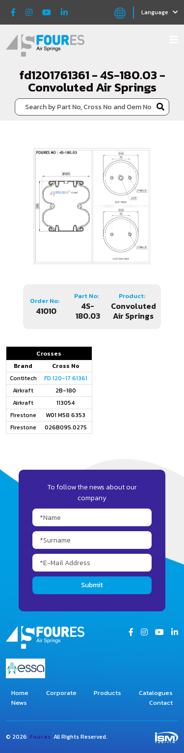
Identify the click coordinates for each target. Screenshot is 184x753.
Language (159, 12)
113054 (65, 402)
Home (19, 692)
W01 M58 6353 (65, 415)
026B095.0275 (66, 427)
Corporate (61, 692)
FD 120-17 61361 (65, 378)
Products (107, 692)
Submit (92, 585)
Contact (161, 702)
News (19, 702)
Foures (40, 736)
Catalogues (156, 692)
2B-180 (65, 390)
